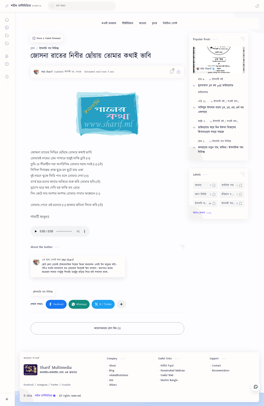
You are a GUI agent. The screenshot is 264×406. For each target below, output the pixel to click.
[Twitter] (54, 385)
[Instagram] (42, 385)
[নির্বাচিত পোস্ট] (170, 23)
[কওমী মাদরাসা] (109, 23)
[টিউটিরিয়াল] (127, 23)
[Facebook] (29, 385)
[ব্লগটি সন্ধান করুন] (82, 6)
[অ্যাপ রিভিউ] (205, 194)
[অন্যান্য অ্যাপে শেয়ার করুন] (121, 304)
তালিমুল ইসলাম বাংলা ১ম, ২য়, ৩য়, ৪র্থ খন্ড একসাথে (221, 110)
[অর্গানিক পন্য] (232, 185)
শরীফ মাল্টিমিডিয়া (21, 6)
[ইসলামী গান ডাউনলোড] (232, 203)
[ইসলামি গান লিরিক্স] (221, 141)
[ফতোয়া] (142, 23)
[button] (257, 6)
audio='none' (60, 231)
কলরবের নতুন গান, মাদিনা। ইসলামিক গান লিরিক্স (220, 150)
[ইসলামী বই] (217, 79)
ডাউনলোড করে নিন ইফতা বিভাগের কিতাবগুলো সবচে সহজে (217, 129)
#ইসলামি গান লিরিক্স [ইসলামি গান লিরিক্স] (43, 292)
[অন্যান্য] (205, 185)
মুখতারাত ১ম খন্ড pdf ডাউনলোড (215, 85)
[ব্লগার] (154, 23)
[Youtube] (66, 385)
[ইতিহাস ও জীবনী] (232, 194)
